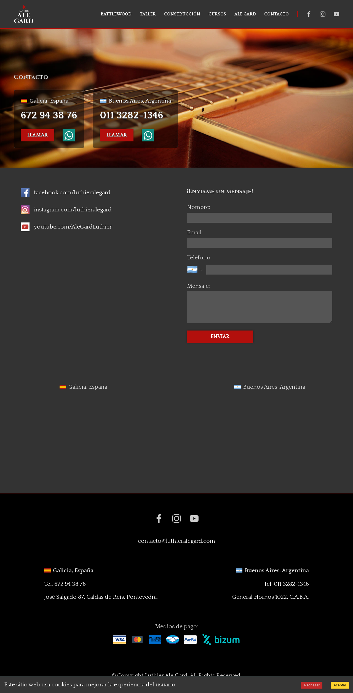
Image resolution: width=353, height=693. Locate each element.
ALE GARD (245, 14)
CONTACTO (276, 14)
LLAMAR (37, 135)
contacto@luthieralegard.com (176, 541)
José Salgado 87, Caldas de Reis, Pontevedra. (101, 597)
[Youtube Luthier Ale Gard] (336, 14)
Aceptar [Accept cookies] (339, 685)
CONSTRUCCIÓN (182, 14)
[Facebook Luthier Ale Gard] (309, 14)
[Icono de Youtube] (66, 226)
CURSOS (217, 14)
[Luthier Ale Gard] (24, 14)
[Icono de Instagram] (66, 209)
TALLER (148, 14)
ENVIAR (220, 336)
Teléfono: (199, 257)
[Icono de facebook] (66, 192)
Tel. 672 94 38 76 (65, 584)
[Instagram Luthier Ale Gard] (322, 14)
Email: (195, 232)
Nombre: (198, 207)
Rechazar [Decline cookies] (312, 685)
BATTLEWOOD (116, 14)
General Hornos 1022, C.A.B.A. (270, 597)
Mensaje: (198, 286)
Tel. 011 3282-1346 (286, 584)
